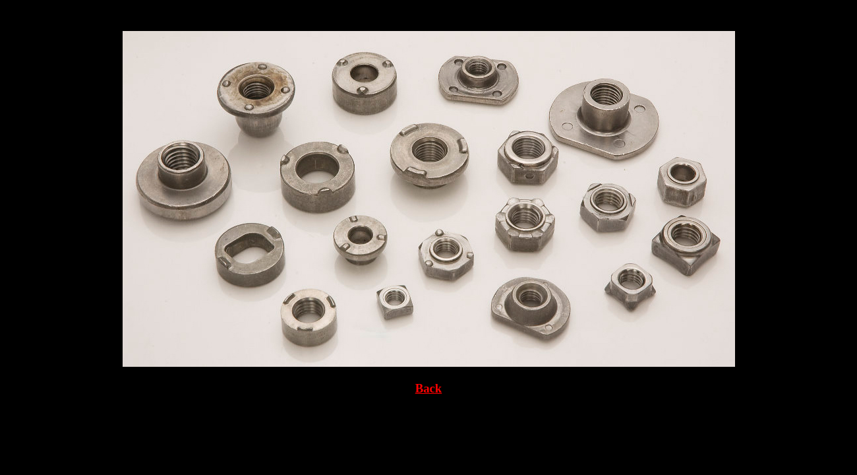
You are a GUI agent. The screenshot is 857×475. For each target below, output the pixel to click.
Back (428, 388)
